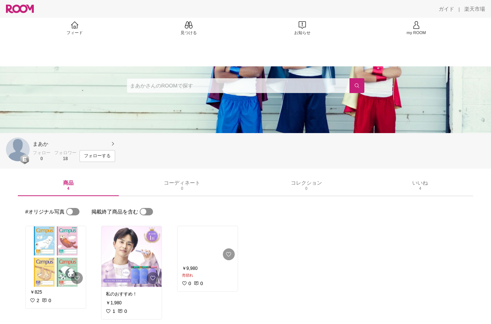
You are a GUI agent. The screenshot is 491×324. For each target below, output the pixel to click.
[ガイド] (446, 9)
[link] (56, 256)
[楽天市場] (474, 9)
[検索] (356, 85)
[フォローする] (97, 156)
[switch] (72, 211)
